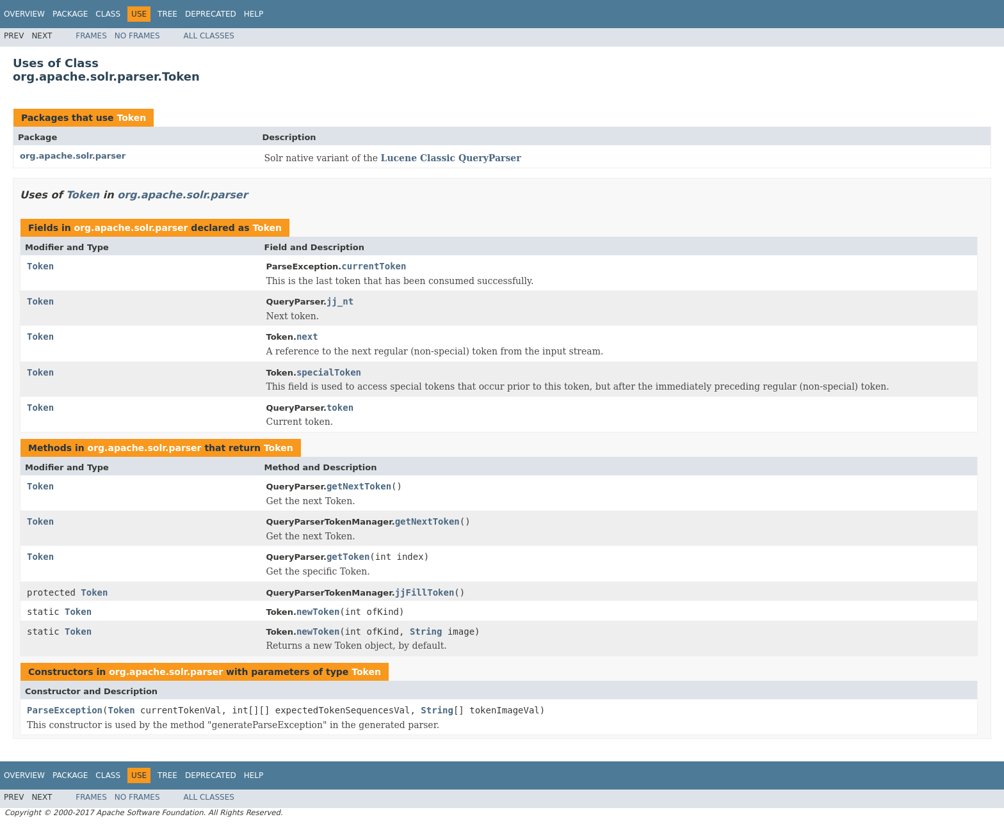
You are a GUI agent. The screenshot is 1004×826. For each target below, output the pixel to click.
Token (131, 118)
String (426, 631)
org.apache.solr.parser (72, 156)
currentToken (373, 266)
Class (107, 14)
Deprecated (210, 14)
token (340, 407)
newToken (317, 612)
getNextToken (359, 486)
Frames (91, 35)
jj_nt (340, 301)
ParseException (64, 710)
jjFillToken (425, 592)
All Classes (209, 35)
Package (70, 14)
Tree (167, 14)
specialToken (328, 372)
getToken (348, 557)
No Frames (137, 35)
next (307, 336)
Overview (24, 14)
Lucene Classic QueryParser (451, 158)
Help (254, 14)
